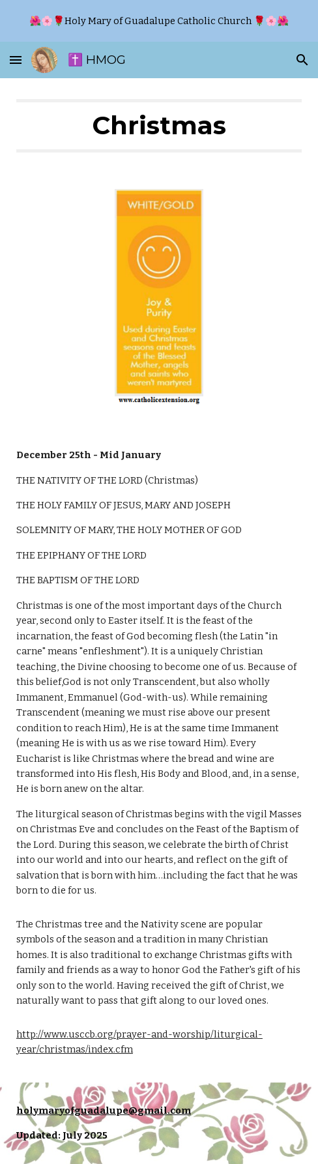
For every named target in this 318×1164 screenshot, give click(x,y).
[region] (159, 21)
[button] (15, 60)
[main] (159, 126)
